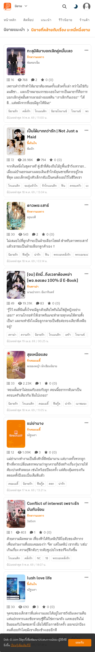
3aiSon (31, 463)
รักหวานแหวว (35, 49)
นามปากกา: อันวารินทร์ (40, 258)
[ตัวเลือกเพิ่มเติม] (86, 42)
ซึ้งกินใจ (32, 126)
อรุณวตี (31, 192)
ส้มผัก (30, 132)
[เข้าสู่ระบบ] (86, 6)
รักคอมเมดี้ (33, 319)
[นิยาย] (21, 6)
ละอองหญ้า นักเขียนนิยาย (42, 324)
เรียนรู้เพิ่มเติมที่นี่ (21, 645)
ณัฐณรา (32, 385)
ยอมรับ (80, 642)
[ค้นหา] (64, 6)
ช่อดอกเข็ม (33, 54)
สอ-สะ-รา (32, 600)
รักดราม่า (33, 253)
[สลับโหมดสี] (75, 6)
